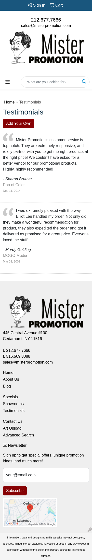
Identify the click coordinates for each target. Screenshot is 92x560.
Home (9, 102)
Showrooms (13, 404)
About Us (11, 379)
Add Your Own (18, 123)
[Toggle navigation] (7, 82)
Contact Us (12, 421)
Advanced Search (18, 435)
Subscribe (15, 491)
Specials (10, 397)
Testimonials (14, 411)
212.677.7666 (46, 20)
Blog (7, 386)
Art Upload (12, 428)
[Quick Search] (50, 82)
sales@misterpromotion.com (46, 25)
